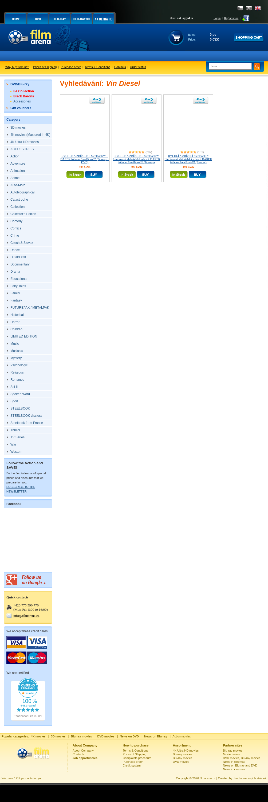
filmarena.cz (207, 778)
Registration (231, 17)
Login (217, 17)
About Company (83, 750)
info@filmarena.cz (26, 616)
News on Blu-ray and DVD (240, 765)
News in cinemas (234, 761)
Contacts (120, 67)
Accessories (22, 101)
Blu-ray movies (182, 754)
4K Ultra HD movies (186, 750)
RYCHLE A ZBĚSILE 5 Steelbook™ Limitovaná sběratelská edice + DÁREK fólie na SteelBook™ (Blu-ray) (136, 159)
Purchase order (71, 67)
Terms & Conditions (97, 67)
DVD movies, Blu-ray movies (241, 758)
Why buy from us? (17, 67)
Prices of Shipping (45, 67)
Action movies (181, 736)
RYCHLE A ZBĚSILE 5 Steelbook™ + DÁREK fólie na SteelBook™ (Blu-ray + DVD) (84, 159)
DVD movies (181, 761)
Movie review (231, 754)
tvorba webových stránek (250, 778)
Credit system (132, 765)
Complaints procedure (137, 758)
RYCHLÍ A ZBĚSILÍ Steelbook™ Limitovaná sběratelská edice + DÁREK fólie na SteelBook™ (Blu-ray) (188, 159)
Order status (138, 67)
